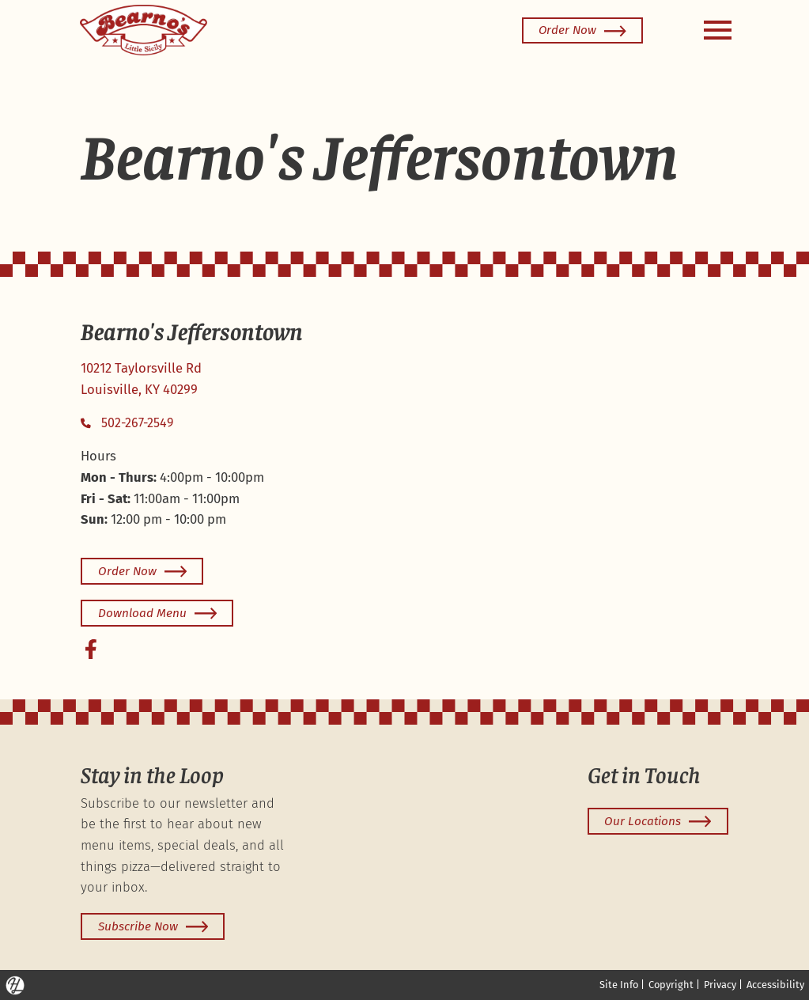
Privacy (720, 985)
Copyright (671, 985)
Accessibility (775, 985)
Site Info (618, 985)
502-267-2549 (127, 423)
